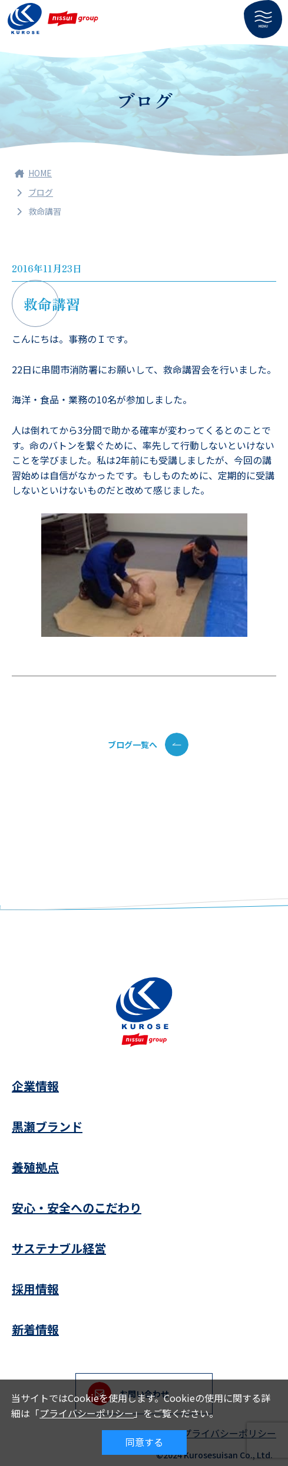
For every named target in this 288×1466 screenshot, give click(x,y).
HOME (33, 173)
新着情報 (35, 1329)
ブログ (40, 192)
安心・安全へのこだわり (76, 1207)
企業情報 (35, 1085)
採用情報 (35, 1288)
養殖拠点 (35, 1167)
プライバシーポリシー (86, 1413)
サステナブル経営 (59, 1248)
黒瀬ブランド (47, 1126)
